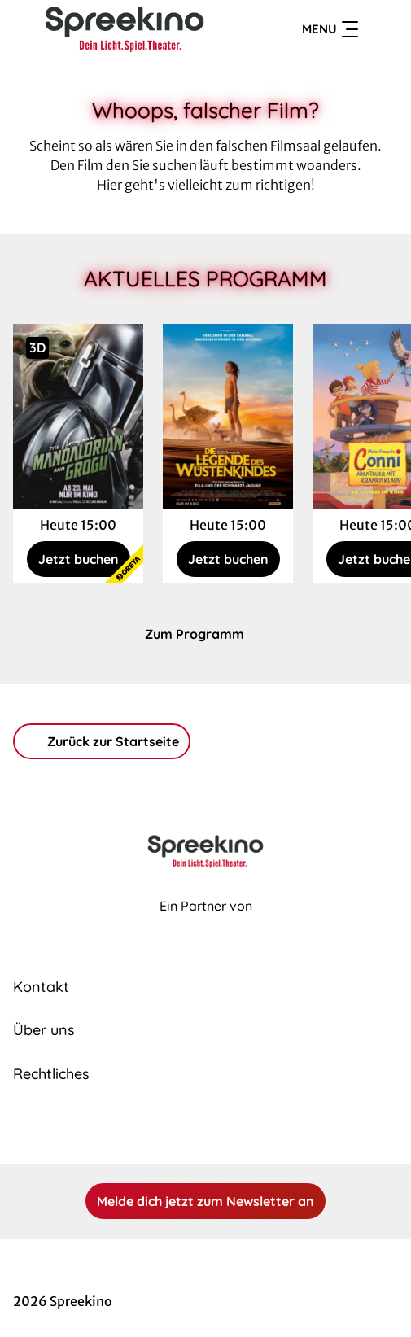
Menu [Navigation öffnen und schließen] (330, 29)
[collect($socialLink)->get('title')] (188, 1128)
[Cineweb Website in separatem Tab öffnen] (206, 923)
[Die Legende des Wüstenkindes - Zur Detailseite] (228, 416)
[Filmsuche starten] (381, 29)
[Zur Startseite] (125, 29)
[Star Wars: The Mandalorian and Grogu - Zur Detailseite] (78, 416)
